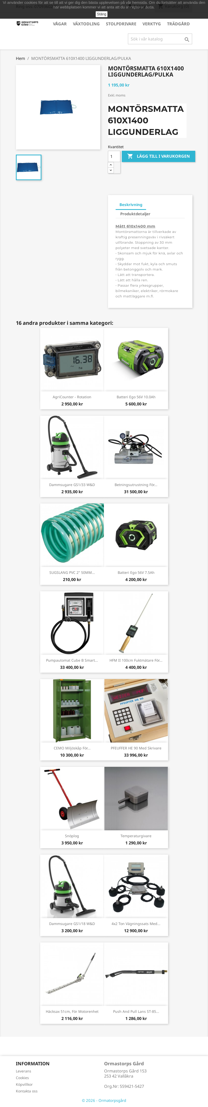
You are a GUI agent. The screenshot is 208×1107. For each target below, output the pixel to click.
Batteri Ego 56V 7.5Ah (136, 572)
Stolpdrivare (121, 24)
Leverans (23, 1071)
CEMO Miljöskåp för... (72, 748)
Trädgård (178, 24)
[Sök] (160, 39)
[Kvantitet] (114, 156)
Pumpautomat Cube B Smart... (72, 660)
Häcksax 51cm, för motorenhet (72, 1011)
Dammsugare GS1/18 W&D (72, 923)
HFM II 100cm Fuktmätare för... (136, 660)
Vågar (60, 24)
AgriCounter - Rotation (72, 396)
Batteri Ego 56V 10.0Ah (136, 396)
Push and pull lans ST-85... (136, 1011)
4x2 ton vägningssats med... (136, 923)
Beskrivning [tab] (130, 204)
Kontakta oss (27, 1091)
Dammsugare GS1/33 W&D (72, 484)
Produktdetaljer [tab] (135, 213)
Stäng (101, 14)
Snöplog (72, 835)
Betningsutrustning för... (136, 484)
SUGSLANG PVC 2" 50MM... (72, 572)
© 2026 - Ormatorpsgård (104, 1100)
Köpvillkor (24, 1084)
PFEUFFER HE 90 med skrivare (136, 748)
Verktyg (152, 24)
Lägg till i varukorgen (158, 156)
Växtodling (86, 24)
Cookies (22, 1077)
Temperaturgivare (136, 835)
